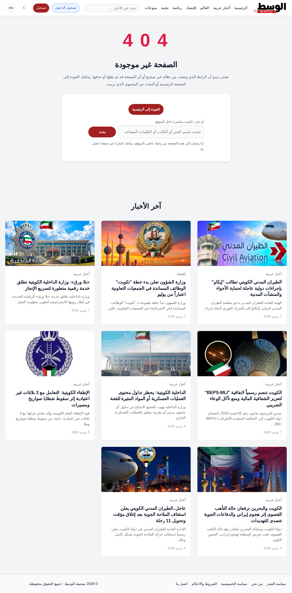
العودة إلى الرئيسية (146, 109)
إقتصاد (191, 8)
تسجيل (41, 8)
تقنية (165, 8)
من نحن (257, 584)
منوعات (151, 8)
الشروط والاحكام (204, 584)
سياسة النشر (276, 584)
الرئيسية (240, 8)
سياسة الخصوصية (234, 584)
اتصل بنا (182, 584)
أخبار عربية (221, 8)
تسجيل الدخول (66, 8)
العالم (204, 8)
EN (11, 8)
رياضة (177, 8)
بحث (102, 132)
